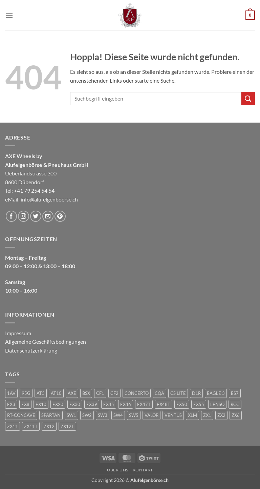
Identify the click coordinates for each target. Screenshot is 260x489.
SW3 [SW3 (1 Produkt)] (102, 415)
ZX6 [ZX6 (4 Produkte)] (236, 415)
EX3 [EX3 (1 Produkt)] (11, 404)
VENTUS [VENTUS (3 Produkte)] (173, 415)
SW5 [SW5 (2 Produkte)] (133, 415)
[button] (9, 15)
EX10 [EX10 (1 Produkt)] (41, 404)
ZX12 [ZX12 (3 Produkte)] (49, 426)
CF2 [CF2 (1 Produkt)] (114, 393)
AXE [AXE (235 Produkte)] (72, 393)
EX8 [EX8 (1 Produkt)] (25, 404)
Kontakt (143, 469)
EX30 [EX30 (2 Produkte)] (74, 404)
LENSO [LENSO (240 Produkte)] (217, 404)
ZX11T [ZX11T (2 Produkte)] (31, 426)
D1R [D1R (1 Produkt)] (196, 393)
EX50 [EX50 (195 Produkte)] (181, 404)
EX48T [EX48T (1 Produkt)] (163, 404)
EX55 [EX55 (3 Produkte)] (198, 404)
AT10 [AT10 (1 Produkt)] (56, 393)
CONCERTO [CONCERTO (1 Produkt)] (137, 393)
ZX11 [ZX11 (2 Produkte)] (12, 426)
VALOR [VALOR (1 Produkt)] (151, 415)
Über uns (117, 469)
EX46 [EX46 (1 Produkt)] (125, 404)
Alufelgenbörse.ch (149, 480)
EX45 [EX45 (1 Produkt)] (108, 404)
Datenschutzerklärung (31, 350)
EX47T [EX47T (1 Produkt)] (144, 404)
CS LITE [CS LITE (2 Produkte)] (178, 393)
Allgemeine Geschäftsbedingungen (45, 341)
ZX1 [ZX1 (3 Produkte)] (207, 415)
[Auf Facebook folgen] (11, 216)
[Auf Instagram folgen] (23, 216)
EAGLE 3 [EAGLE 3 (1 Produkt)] (216, 393)
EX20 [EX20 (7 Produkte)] (57, 404)
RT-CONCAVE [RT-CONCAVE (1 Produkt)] (21, 415)
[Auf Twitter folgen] (35, 216)
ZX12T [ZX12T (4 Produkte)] (67, 426)
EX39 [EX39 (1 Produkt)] (91, 404)
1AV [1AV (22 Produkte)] (11, 393)
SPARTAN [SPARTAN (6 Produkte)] (51, 415)
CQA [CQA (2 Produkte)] (159, 393)
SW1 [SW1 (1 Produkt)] (71, 415)
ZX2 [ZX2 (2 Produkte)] (221, 415)
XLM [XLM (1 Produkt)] (192, 415)
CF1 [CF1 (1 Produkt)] (100, 393)
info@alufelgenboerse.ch (49, 199)
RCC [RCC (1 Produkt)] (235, 404)
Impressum (18, 333)
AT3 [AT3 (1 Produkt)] (41, 393)
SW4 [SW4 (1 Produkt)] (118, 415)
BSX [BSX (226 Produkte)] (86, 393)
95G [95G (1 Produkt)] (26, 393)
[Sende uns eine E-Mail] (47, 216)
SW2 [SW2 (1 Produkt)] (87, 415)
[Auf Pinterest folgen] (60, 216)
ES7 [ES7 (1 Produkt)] (235, 393)
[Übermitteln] (248, 98)
